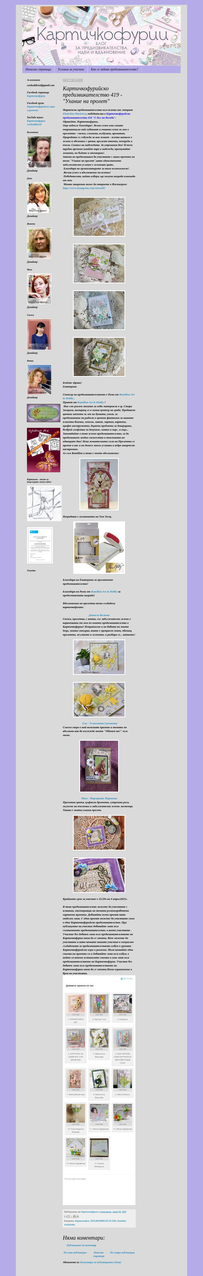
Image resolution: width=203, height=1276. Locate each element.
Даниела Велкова (99, 615)
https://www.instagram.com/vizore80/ (84, 188)
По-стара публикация (122, 1252)
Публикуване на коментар (81, 1245)
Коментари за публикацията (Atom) (100, 1262)
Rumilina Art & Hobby (90, 402)
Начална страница (38, 69)
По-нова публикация (75, 1252)
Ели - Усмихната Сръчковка (100, 723)
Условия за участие (71, 69)
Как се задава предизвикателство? (114, 69)
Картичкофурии (36, 96)
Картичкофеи (82, 1221)
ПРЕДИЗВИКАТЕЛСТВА (103, 1221)
